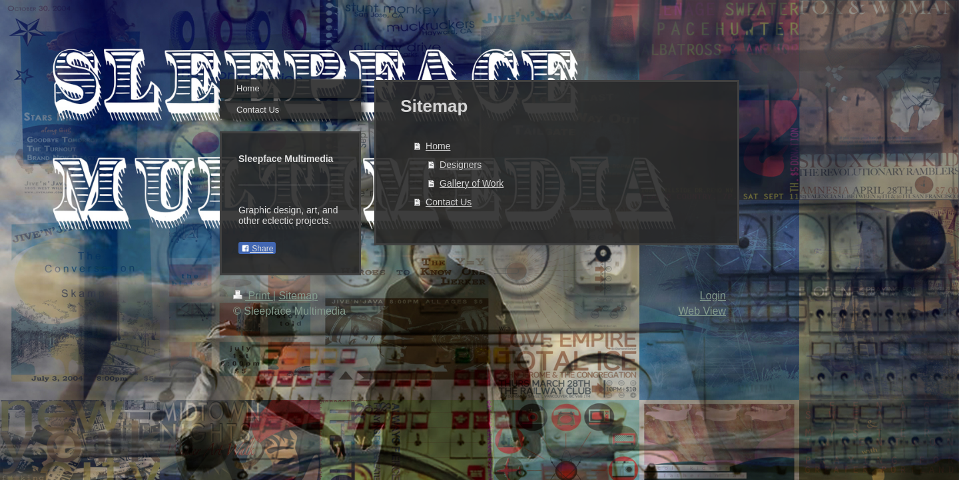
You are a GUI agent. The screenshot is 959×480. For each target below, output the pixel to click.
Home (438, 146)
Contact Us (449, 202)
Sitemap (298, 295)
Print (253, 295)
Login (713, 295)
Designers (460, 164)
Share (257, 248)
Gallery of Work (471, 183)
